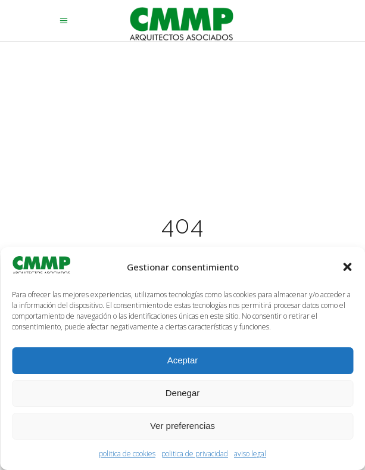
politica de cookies (127, 454)
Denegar (183, 393)
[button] (347, 267)
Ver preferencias (182, 426)
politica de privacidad (194, 454)
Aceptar (182, 360)
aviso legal (250, 454)
